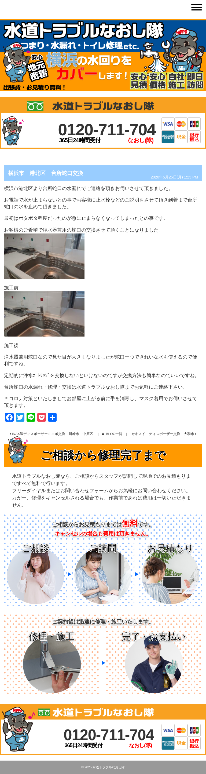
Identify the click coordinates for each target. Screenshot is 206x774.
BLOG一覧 (112, 434)
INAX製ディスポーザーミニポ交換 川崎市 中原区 (52, 434)
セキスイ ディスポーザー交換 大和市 (162, 434)
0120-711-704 (107, 129)
